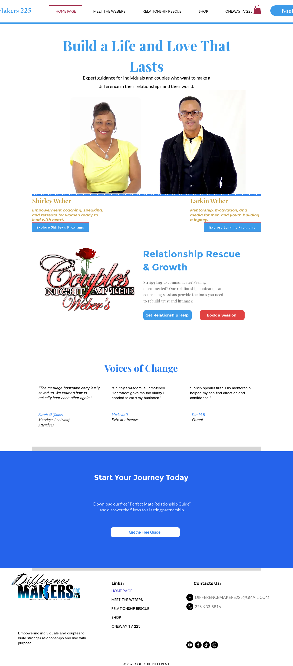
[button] (257, 9)
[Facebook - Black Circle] (198, 644)
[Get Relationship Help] (167, 315)
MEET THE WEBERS (127, 599)
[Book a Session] (222, 315)
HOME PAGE (122, 590)
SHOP (116, 617)
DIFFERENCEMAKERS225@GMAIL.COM (232, 597)
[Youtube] (189, 644)
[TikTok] (206, 644)
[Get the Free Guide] (145, 532)
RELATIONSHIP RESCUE (130, 608)
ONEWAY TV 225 (126, 626)
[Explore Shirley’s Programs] (60, 227)
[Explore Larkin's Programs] (232, 227)
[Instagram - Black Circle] (214, 644)
